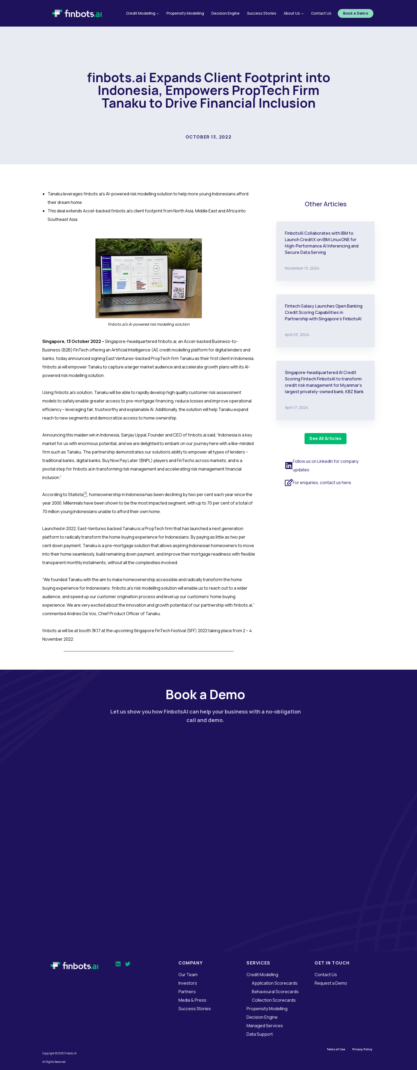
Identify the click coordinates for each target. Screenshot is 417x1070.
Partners (187, 992)
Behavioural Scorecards (275, 992)
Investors (187, 983)
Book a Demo (355, 13)
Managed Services (265, 1026)
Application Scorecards (275, 983)
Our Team (188, 974)
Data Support (260, 1034)
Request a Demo (331, 983)
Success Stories (261, 13)
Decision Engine (225, 13)
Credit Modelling (262, 974)
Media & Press (192, 1000)
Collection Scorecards (274, 1000)
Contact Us (321, 13)
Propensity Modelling (185, 13)
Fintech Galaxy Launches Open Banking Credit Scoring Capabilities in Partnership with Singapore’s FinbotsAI (323, 312)
